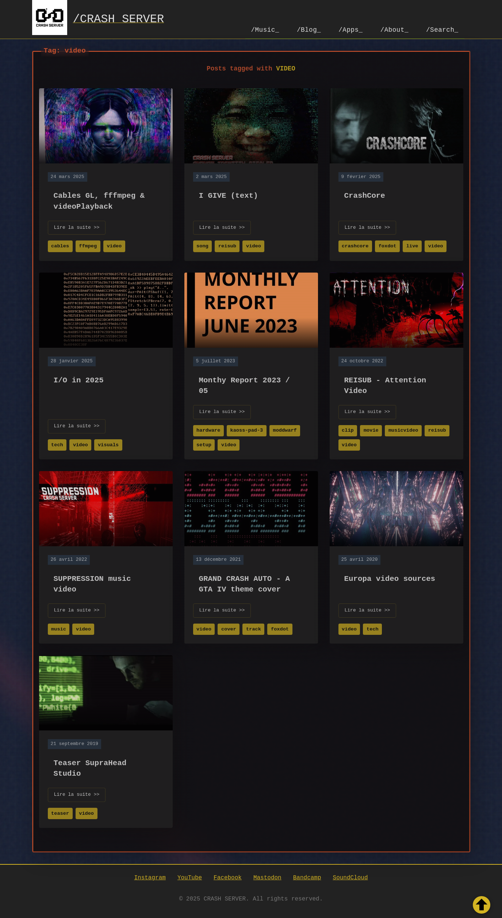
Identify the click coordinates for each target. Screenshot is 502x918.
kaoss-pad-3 (246, 429)
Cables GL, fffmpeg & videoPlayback (99, 200)
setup (203, 444)
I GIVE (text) (228, 195)
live (412, 245)
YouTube (189, 877)
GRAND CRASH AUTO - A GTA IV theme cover (244, 583)
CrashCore (364, 195)
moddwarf (284, 429)
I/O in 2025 (79, 379)
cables (60, 245)
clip (348, 429)
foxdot (387, 245)
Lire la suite (77, 227)
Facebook (228, 877)
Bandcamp (307, 877)
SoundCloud (350, 877)
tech (57, 444)
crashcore (355, 245)
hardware (208, 429)
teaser (60, 812)
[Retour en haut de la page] (481, 905)
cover (228, 628)
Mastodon (267, 877)
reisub (227, 245)
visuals (108, 444)
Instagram (149, 877)
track (253, 628)
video (114, 245)
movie (371, 429)
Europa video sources (390, 578)
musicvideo (403, 429)
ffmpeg (88, 245)
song (202, 245)
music (58, 628)
